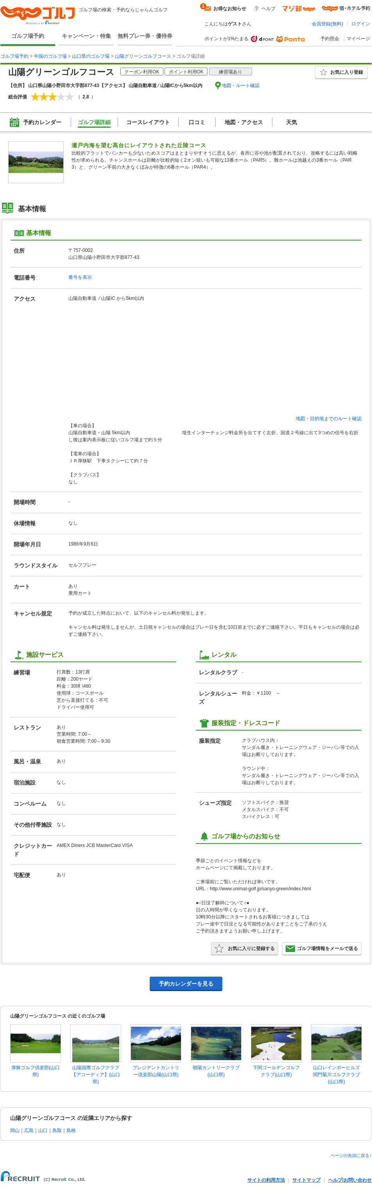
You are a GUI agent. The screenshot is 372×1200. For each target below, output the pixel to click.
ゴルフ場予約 (27, 36)
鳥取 (57, 1130)
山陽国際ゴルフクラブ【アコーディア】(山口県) (96, 1074)
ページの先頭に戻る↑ (351, 1155)
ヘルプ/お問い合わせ (350, 1180)
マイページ (358, 38)
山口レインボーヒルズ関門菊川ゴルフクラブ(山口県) (336, 1074)
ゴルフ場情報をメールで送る (322, 948)
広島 (29, 1130)
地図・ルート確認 (240, 85)
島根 (71, 1130)
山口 (43, 1130)
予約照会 (329, 38)
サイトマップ (306, 1180)
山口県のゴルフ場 (90, 56)
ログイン (360, 24)
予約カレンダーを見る (186, 984)
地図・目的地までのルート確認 (328, 418)
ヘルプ (268, 8)
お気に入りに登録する (245, 948)
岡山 (15, 1130)
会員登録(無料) (327, 24)
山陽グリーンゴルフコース (143, 56)
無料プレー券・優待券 (145, 36)
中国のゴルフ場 (50, 56)
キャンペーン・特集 (86, 36)
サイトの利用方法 (266, 1180)
